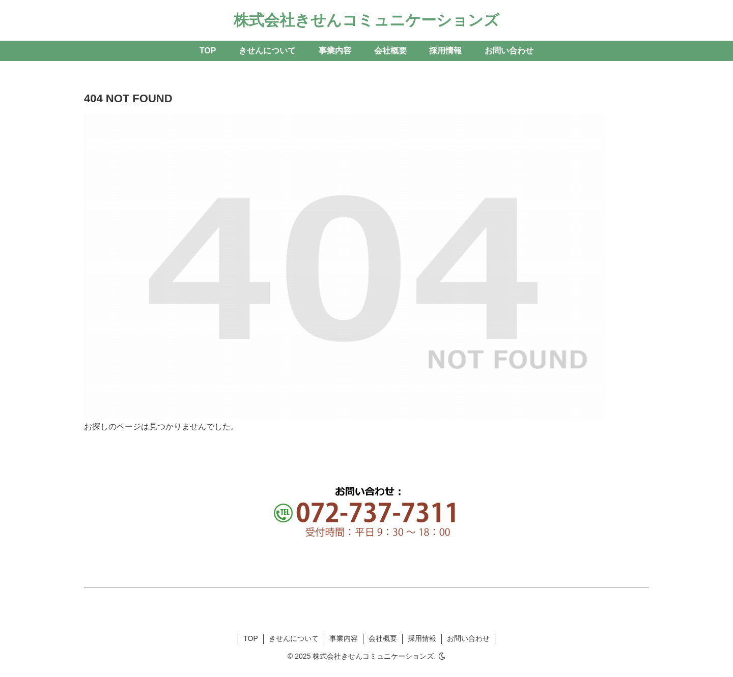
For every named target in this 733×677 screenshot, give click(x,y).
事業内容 (343, 638)
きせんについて (294, 638)
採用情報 (422, 638)
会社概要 (383, 638)
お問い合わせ (468, 638)
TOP (250, 638)
